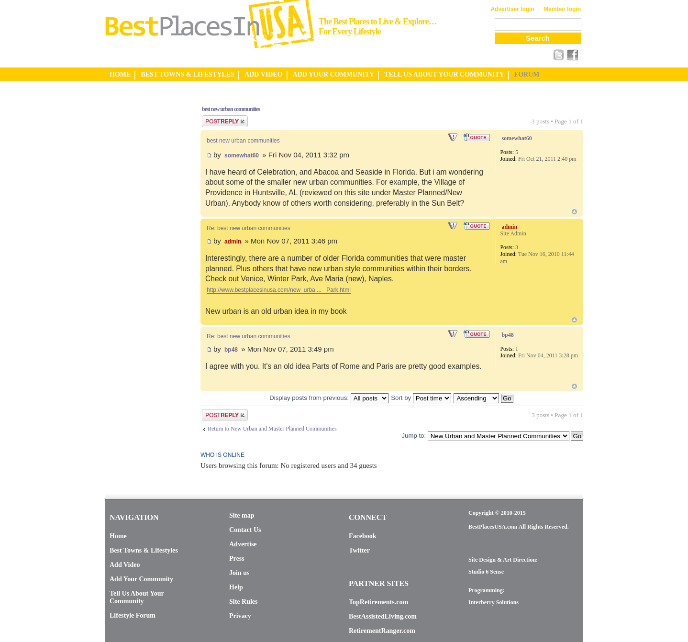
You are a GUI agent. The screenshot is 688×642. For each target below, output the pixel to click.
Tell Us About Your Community (137, 597)
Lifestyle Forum (132, 615)
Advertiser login (512, 9)
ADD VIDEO (263, 74)
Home (118, 536)
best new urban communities (231, 109)
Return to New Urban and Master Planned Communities (272, 428)
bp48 (231, 349)
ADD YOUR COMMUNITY (334, 74)
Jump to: (413, 435)
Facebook (363, 536)
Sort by (421, 397)
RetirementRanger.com (382, 630)
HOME (120, 74)
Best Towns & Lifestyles (144, 550)
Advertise (243, 544)
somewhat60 (241, 155)
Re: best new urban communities (248, 228)
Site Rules (243, 601)
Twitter (359, 550)
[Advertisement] (143, 240)
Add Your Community (141, 579)
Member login (562, 9)
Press (236, 558)
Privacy (240, 616)
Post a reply (225, 121)
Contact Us (245, 529)
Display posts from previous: (328, 397)
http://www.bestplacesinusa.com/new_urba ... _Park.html (279, 290)
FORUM (527, 74)
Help (236, 587)
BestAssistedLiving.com (383, 616)
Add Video (125, 564)
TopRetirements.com (378, 602)
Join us (239, 572)
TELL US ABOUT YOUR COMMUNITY (444, 74)
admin (232, 241)
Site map (242, 515)
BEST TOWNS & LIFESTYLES (187, 74)
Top (574, 211)
